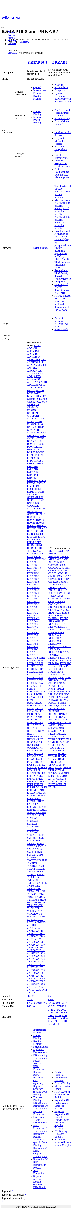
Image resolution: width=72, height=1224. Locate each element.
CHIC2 (30, 421)
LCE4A (39, 683)
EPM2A (52, 593)
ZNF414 (40, 950)
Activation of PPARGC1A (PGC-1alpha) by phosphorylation (62, 239)
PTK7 (30, 784)
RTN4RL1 (32, 809)
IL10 (29, 536)
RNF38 (30, 804)
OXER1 (52, 683)
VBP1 (51, 767)
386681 (31, 996)
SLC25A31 (33, 829)
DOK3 (51, 590)
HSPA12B (42, 528)
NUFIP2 (31, 745)
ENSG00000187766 (37, 1003)
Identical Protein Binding (37, 120)
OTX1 (39, 747)
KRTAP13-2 (33, 595)
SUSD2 (31, 854)
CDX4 (59, 576)
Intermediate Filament (39, 91)
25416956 (25, 41)
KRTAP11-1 (33, 584)
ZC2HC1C (63, 773)
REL (59, 711)
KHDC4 (52, 621)
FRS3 (30, 489)
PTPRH (31, 787)
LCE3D (39, 680)
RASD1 (41, 795)
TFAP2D (31, 871)
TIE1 (29, 877)
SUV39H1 (32, 857)
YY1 (40, 919)
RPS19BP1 (32, 807)
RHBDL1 (32, 801)
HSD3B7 (31, 528)
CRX (67, 579)
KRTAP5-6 (32, 643)
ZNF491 (40, 961)
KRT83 (30, 559)
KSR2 (42, 657)
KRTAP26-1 (33, 607)
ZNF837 (31, 989)
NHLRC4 (53, 680)
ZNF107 (40, 930)
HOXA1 (31, 520)
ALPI (41, 362)
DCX (39, 441)
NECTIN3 (32, 731)
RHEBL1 (53, 714)
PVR (38, 787)
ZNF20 (30, 939)
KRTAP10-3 (33, 573)
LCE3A (31, 677)
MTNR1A (32, 716)
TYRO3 (42, 899)
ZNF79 (30, 987)
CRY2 (44, 432)
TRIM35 (62, 753)
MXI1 (38, 719)
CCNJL (40, 418)
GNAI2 (31, 503)
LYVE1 (31, 700)
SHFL (41, 815)
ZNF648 (31, 978)
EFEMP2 (38, 455)
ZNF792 (39, 987)
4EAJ (51, 1018)
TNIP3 (30, 885)
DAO (51, 584)
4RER (57, 1018)
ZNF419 (40, 953)
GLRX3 (31, 500)
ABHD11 (53, 550)
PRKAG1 (53, 700)
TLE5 (36, 877)
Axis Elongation (38, 1172)
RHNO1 (41, 801)
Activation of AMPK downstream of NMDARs (61, 288)
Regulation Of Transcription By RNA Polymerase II (40, 1110)
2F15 (50, 1009)
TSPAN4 (39, 894)
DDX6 (30, 446)
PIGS (30, 764)
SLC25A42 (33, 832)
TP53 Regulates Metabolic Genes (62, 265)
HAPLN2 (41, 514)
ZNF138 (31, 936)
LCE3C (31, 680)
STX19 (51, 733)
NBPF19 (39, 725)
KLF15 (60, 621)
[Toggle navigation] (2, 27)
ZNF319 (40, 944)
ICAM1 (39, 531)
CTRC (43, 435)
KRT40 (52, 626)
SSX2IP (52, 731)
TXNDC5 (40, 897)
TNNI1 (65, 742)
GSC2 (66, 610)
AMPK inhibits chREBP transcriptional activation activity (62, 208)
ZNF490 (31, 961)
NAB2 (39, 722)
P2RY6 (38, 750)
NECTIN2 (32, 728)
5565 (50, 996)
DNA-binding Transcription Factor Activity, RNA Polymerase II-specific (40, 1063)
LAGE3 (31, 660)
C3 (37, 404)
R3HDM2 (32, 790)
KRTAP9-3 (32, 652)
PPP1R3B (53, 694)
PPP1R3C (64, 694)
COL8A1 (41, 427)
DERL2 (38, 446)
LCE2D (39, 674)
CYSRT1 (41, 438)
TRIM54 (62, 756)
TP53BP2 (59, 745)
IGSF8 (39, 534)
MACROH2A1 (34, 702)
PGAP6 (38, 759)
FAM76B (31, 477)
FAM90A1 (32, 480)
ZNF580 (31, 973)
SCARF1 (42, 809)
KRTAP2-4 (55, 649)
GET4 (51, 601)
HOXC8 (40, 522)
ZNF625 (40, 975)
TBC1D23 (32, 866)
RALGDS (41, 792)
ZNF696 (31, 981)
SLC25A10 (33, 826)
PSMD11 (52, 702)
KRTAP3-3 (53, 652)
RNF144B (53, 716)
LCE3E (31, 683)
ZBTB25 (41, 922)
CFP (50, 579)
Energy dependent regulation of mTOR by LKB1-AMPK (61, 253)
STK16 (38, 852)
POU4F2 (41, 773)
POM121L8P (33, 770)
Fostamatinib (61, 329)
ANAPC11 (53, 556)
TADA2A (61, 733)
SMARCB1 (65, 722)
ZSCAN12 (41, 989)
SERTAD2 (53, 722)
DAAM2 (31, 441)
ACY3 (37, 345)
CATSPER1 (33, 415)
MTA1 (38, 714)
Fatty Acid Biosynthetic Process (60, 149)
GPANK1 (32, 508)
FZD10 (30, 491)
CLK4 (39, 424)
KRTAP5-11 (33, 632)
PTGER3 (39, 781)
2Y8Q (64, 1012)
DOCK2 (40, 452)
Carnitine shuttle (62, 231)
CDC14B (63, 573)
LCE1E (31, 669)
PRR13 (39, 778)
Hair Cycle (38, 1117)
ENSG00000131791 (58, 1003)
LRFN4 (31, 697)
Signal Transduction (61, 156)
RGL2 (37, 798)
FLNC (51, 595)
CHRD (38, 421)
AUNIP (52, 559)
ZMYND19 (61, 776)
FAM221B (32, 469)
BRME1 (31, 396)
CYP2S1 (31, 438)
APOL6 (39, 373)
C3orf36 (61, 565)
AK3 (43, 359)
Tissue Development (40, 1121)
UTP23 (37, 902)
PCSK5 (31, 756)
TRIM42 (40, 891)
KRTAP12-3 (33, 593)
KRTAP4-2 (32, 621)
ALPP (30, 365)
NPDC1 (31, 739)
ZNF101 (31, 930)
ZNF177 (52, 778)
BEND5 (52, 562)
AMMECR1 (40, 365)
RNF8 (38, 804)
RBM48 (61, 708)
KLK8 (40, 553)
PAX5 (30, 753)
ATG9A (31, 384)
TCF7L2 (66, 739)
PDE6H (52, 686)
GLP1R (39, 497)
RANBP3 (32, 795)
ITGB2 (30, 545)
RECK (30, 798)
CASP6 (52, 570)
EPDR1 (31, 460)
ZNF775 (31, 984)
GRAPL (52, 610)
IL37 (50, 615)
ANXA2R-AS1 (35, 370)
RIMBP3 (62, 714)
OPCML (31, 747)
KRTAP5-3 (32, 638)
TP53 (51, 745)
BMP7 (37, 393)
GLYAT (39, 500)
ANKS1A (32, 368)
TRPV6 (31, 894)
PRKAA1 (63, 697)
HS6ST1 (41, 525)
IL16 (35, 536)
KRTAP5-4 (32, 641)
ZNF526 (61, 781)
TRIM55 (52, 759)
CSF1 (30, 435)
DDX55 (40, 444)
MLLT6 (40, 711)
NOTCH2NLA (34, 736)
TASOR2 (52, 736)
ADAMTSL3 (33, 354)
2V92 (63, 1009)
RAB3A (31, 792)
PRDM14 (53, 697)
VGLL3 (39, 908)
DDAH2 (58, 584)
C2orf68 (31, 404)
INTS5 (30, 542)
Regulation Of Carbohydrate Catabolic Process (61, 1104)
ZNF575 (31, 970)
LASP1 (39, 660)
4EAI (64, 1015)
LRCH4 (38, 694)
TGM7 (51, 742)
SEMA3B (41, 812)
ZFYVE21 (32, 928)
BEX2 (30, 393)
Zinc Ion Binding (37, 1098)
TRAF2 (60, 747)
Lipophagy (59, 281)
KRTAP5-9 (32, 646)
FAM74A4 (32, 474)
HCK (29, 517)
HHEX (36, 517)
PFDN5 (60, 686)
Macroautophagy (62, 200)
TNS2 (38, 888)
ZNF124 (40, 933)
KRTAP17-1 (33, 601)
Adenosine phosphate (59, 319)
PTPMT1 (38, 784)
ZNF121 (31, 933)
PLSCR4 (42, 767)
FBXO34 (31, 483)
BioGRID (12, 52)
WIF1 (39, 913)
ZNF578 (40, 970)
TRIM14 (52, 753)
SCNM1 (31, 812)
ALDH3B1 (32, 362)
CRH (38, 432)
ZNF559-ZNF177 (57, 784)
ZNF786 (40, 984)
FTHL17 (37, 489)
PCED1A (38, 753)
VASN (30, 905)
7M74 (56, 1024)
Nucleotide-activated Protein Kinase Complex (62, 99)
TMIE (44, 882)
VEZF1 (31, 908)
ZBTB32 (52, 773)
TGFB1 (40, 871)
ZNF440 (40, 956)
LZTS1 (66, 666)
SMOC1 (38, 840)
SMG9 (30, 840)
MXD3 (30, 719)
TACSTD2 (32, 860)
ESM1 (60, 593)
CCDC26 (31, 418)
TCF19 (51, 739)
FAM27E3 (32, 472)
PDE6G (61, 683)
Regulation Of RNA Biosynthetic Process (40, 1163)
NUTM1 (63, 680)
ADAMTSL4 (33, 356)
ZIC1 (41, 928)
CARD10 (31, 410)
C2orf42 (52, 565)
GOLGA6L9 (54, 604)
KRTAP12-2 (33, 590)
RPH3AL (53, 719)
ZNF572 (40, 967)
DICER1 (62, 587)
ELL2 (64, 590)
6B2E (51, 1021)
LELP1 (39, 686)
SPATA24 (32, 846)
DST (58, 590)
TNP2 (37, 885)
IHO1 (51, 612)
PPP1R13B (53, 691)
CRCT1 (39, 429)
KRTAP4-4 (32, 624)
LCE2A (31, 671)
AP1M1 (31, 373)
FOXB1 (39, 486)
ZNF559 (31, 967)
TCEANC (40, 868)
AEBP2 (31, 359)
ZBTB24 (31, 922)
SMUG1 (52, 725)
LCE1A (31, 663)
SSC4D (31, 852)
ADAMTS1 (33, 351)
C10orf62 (41, 396)
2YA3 (51, 1015)
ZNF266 (31, 944)
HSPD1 (31, 531)
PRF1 (30, 776)
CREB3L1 (58, 579)
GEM (30, 494)
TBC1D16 (32, 863)
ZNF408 (31, 950)
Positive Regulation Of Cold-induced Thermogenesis (62, 173)
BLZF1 (60, 562)
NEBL (68, 677)
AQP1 (30, 376)
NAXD (30, 725)
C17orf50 (42, 399)
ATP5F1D (40, 384)
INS (38, 539)
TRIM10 (60, 750)
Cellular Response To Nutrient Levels (62, 163)
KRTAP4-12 (33, 618)
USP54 (61, 764)
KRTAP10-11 (34, 570)
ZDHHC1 (32, 925)
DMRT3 (31, 452)
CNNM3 (31, 427)
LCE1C (31, 666)
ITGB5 (30, 548)
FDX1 (67, 593)
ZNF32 (30, 947)
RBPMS (52, 711)
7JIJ (50, 1024)
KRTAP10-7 (33, 579)
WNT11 (31, 916)
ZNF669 (40, 978)
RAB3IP (65, 705)
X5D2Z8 (61, 1006)
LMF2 (43, 691)
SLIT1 (41, 835)
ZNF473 (40, 958)
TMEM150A (33, 882)
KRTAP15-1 (33, 598)
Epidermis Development (40, 1051)
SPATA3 (41, 846)
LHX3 (51, 666)
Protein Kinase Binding (61, 122)
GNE (37, 503)
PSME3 (62, 702)
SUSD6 (39, 854)
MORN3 (52, 677)
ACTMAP (63, 550)
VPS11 (30, 911)
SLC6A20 (32, 835)
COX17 (31, 429)
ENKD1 (40, 458)
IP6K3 (37, 542)
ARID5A (31, 382)
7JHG (57, 1021)
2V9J (51, 1012)
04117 (51, 999)
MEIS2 (30, 708)
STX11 (60, 731)
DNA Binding (40, 1103)
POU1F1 (31, 773)
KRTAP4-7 (32, 629)
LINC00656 (33, 691)
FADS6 (39, 460)
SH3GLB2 (32, 815)
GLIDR (31, 497)
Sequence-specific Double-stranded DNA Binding (40, 1182)
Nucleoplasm (61, 87)
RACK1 (52, 708)
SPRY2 (38, 849)
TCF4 (59, 739)
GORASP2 (53, 607)
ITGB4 (38, 545)
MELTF (39, 708)
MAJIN (52, 671)
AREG (37, 376)
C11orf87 (32, 399)
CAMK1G (32, 407)
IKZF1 (58, 612)
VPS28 (58, 767)
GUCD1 (31, 514)
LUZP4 (39, 697)
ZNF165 (40, 936)
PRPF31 (31, 778)
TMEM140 (32, 880)
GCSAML (65, 598)
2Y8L (57, 1012)
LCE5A (31, 686)
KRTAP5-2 (32, 635)
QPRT (44, 787)
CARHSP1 (32, 413)
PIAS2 (51, 688)
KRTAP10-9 (33, 581)
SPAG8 (40, 843)
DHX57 (40, 449)
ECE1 (30, 455)
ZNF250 (31, 942)
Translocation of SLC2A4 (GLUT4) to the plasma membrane (62, 192)
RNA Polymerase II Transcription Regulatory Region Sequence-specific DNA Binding (40, 1135)
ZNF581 (40, 973)
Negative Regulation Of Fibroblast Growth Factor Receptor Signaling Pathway (61, 1120)
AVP (58, 559)
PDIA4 (30, 759)
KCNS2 (37, 550)
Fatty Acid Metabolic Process (59, 141)
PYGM (51, 705)
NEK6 (41, 731)
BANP (65, 559)
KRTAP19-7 (33, 604)
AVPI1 (30, 387)
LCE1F (39, 669)
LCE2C (31, 674)
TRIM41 (31, 891)
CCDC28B (61, 570)
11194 (30, 999)
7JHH (64, 1021)
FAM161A (32, 466)
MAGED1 (61, 669)
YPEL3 (52, 770)
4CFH (58, 1015)
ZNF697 (40, 981)
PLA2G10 (32, 767)
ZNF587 (31, 975)
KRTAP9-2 (32, 649)
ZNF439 (31, 956)
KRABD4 (53, 624)
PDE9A (39, 756)
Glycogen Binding (59, 1135)
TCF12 (61, 736)
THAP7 (40, 874)
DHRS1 (31, 449)
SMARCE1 (33, 837)
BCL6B (40, 390)
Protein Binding (37, 113)
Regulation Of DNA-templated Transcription (40, 1152)
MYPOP (31, 722)
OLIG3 (39, 745)
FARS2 (42, 480)
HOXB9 (31, 522)
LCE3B (39, 677)
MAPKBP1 (33, 705)
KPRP (30, 556)
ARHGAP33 (33, 379)
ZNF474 (52, 781)
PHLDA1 (38, 762)
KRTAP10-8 (37, 62)
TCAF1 (42, 866)
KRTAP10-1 (33, 565)
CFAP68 (67, 576)
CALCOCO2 (54, 567)
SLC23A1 (32, 823)
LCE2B (39, 671)
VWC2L (31, 913)
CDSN (51, 576)
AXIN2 (38, 387)
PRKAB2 (59, 62)
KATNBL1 (53, 618)
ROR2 (62, 716)
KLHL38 (31, 553)
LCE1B (39, 663)
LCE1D (39, 666)
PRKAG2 (63, 700)
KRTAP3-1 (32, 610)
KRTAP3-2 (32, 612)
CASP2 (66, 567)
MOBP (30, 714)
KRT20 (37, 556)
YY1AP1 (61, 770)
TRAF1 (52, 747)
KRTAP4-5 (32, 626)
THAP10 (31, 874)
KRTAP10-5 (33, 576)
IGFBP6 (31, 534)
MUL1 (41, 716)
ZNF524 (40, 964)
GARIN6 (39, 491)
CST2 (36, 435)
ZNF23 (38, 939)
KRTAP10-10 (34, 567)
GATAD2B (53, 598)
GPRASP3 (65, 607)
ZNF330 (39, 947)
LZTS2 (51, 669)
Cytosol (37, 87)
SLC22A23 (33, 821)
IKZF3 (65, 612)
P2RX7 (30, 750)
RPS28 (42, 807)
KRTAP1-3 (32, 562)
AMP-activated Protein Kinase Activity (62, 113)
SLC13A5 (32, 818)
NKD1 (30, 733)
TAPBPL (43, 860)
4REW (64, 1018)
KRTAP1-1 (40, 559)
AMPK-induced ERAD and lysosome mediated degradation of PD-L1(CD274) (62, 302)
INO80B (31, 539)
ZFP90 (51, 776)
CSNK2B (53, 581)
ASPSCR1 (42, 382)
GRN (39, 511)
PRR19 (30, 781)
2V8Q (57, 1009)
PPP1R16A (65, 691)
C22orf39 (42, 401)
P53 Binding (60, 1131)
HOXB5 (40, 520)
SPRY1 (30, 849)
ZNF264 (40, 942)
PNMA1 (60, 688)
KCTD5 (64, 618)
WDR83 (67, 767)
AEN (37, 359)
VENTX (38, 905)
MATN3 (43, 705)
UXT (44, 902)
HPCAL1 (31, 525)
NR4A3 (31, 742)
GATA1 (59, 595)
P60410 (31, 1006)
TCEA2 (31, 868)
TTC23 (30, 897)
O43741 (52, 1006)
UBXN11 (53, 764)
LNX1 (30, 694)
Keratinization (40, 248)
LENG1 (31, 688)
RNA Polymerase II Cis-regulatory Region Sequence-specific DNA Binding (40, 1084)
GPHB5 (41, 508)
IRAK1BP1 (60, 615)
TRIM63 (62, 759)
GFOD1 (37, 494)
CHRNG (31, 424)
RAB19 (41, 790)
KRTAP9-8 (32, 657)
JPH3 (30, 550)
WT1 (38, 916)
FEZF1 (30, 486)
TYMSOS (32, 899)
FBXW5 (41, 483)
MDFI (60, 671)
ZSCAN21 (32, 992)
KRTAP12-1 (33, 587)
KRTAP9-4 (32, 655)
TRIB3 (51, 750)
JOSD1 (38, 548)
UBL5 (30, 902)
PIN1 (36, 764)
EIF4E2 (31, 458)
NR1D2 (40, 739)
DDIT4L (52, 587)
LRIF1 (58, 666)
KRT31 (62, 624)
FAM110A (38, 463)
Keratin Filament (37, 97)
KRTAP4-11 (33, 615)
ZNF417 (31, 953)
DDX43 (31, 444)
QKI (58, 705)
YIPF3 (34, 919)
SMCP (42, 837)
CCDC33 (53, 573)
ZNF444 (31, 958)
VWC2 (38, 911)
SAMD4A (63, 719)
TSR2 (51, 762)
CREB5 (31, 432)
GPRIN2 (31, 511)
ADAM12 (32, 348)
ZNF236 (61, 778)
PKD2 (42, 764)
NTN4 (39, 742)
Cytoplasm (59, 90)
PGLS (30, 762)
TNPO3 (31, 888)
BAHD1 (31, 390)
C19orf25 (32, 401)
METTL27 (63, 674)
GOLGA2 (60, 601)
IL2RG (41, 536)
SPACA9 (31, 843)
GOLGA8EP (33, 505)
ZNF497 (31, 964)
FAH (29, 463)
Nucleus (58, 84)
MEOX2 (31, 711)
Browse (11, 35)
